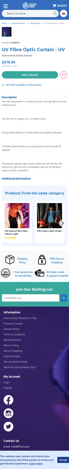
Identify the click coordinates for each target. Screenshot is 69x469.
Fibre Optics (35, 23)
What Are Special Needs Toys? (20, 367)
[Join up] (64, 298)
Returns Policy (11, 345)
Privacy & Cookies (13, 323)
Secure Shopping (13, 350)
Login (7, 382)
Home (4, 23)
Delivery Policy (11, 329)
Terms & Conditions (14, 334)
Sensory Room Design (16, 361)
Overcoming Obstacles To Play (20, 318)
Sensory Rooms (18, 23)
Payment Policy (12, 356)
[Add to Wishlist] (63, 74)
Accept (63, 460)
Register (8, 387)
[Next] (62, 223)
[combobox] (30, 13)
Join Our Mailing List (34, 289)
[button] (63, 13)
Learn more (36, 463)
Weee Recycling (12, 340)
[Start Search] (55, 13)
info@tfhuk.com (20, 446)
